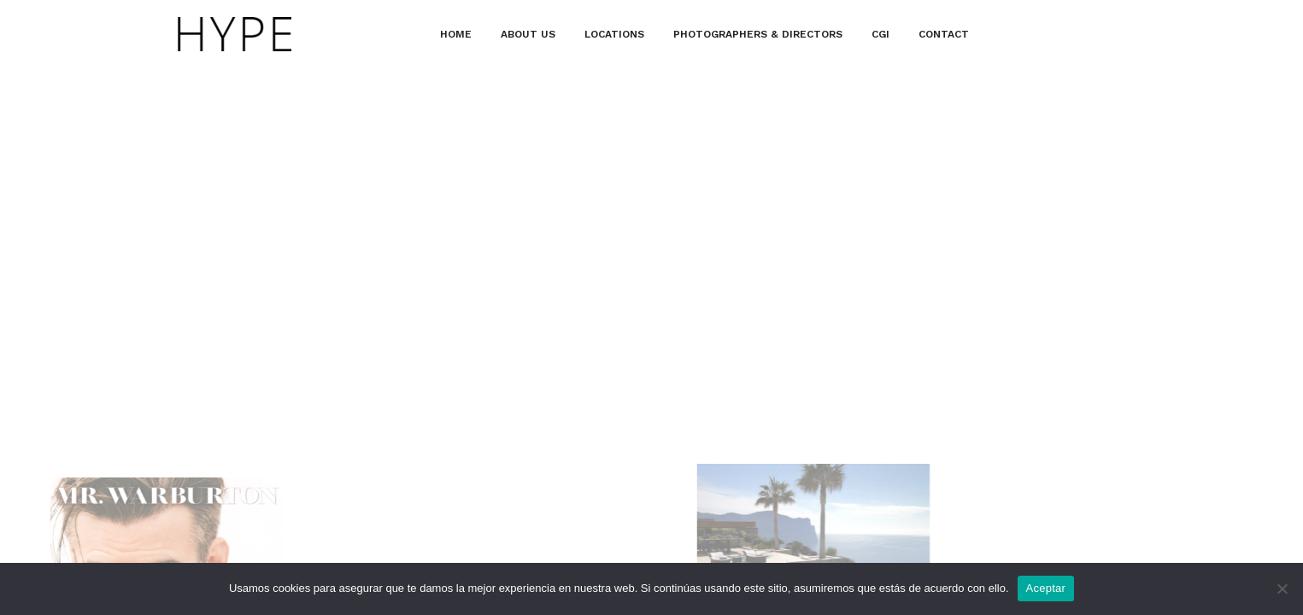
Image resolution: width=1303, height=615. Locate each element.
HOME (456, 34)
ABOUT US (528, 34)
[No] (1281, 588)
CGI (880, 34)
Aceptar (1046, 588)
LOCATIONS (614, 34)
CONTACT (944, 34)
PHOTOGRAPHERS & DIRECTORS (757, 34)
